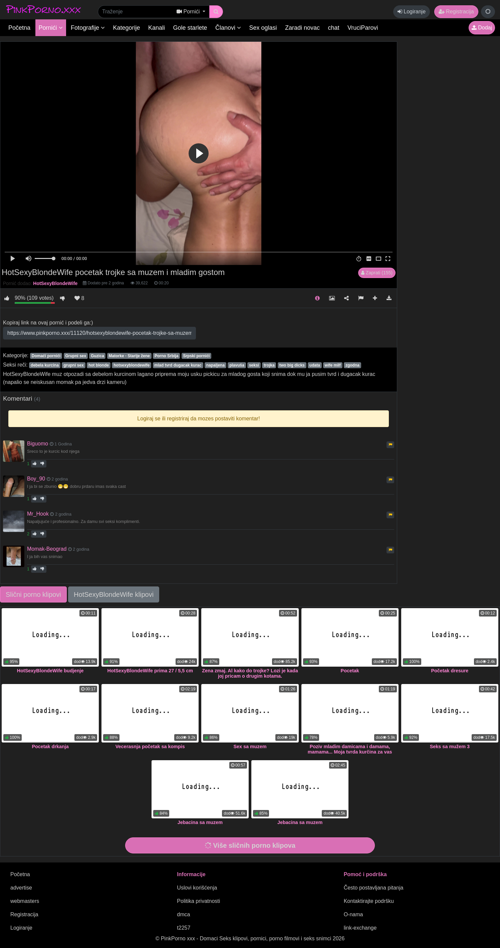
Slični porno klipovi (33, 594)
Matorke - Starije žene (129, 356)
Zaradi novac (302, 27)
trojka (269, 365)
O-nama (353, 914)
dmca (183, 914)
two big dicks (292, 365)
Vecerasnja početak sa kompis (150, 746)
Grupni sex (75, 356)
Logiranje (412, 11)
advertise (21, 888)
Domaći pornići (46, 356)
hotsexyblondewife (131, 365)
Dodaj (482, 27)
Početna (19, 27)
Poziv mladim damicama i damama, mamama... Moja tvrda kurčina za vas (350, 749)
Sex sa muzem (249, 746)
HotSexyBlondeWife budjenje (50, 670)
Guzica (97, 356)
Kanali (156, 27)
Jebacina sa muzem (200, 822)
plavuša (236, 365)
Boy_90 (36, 479)
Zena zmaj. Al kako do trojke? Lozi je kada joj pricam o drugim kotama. (250, 673)
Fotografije (88, 27)
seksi (254, 365)
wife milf (333, 365)
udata (314, 365)
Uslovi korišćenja (197, 888)
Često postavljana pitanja (374, 888)
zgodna (352, 365)
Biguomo (37, 443)
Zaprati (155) (377, 272)
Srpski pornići (196, 356)
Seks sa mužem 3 (450, 746)
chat (333, 27)
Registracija (456, 11)
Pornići (51, 27)
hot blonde (98, 365)
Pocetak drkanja (50, 746)
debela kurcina (45, 365)
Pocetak (350, 670)
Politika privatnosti (198, 901)
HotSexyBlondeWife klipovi (114, 594)
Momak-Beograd (46, 549)
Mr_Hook (38, 514)
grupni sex (73, 365)
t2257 (183, 928)
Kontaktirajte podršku (369, 901)
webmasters (24, 901)
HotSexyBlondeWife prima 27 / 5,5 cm (150, 670)
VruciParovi (362, 27)
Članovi (228, 27)
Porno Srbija (166, 356)
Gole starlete (190, 27)
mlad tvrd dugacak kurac (177, 365)
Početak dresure (449, 670)
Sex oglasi (263, 27)
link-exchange (360, 928)
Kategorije (126, 27)
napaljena (215, 365)
